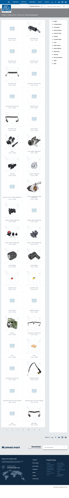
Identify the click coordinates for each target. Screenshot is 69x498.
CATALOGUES (32, 2)
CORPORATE (16, 2)
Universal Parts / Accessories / (16, 15)
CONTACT (47, 2)
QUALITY (40, 2)
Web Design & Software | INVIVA (60, 487)
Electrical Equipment (31, 15)
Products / (5, 15)
